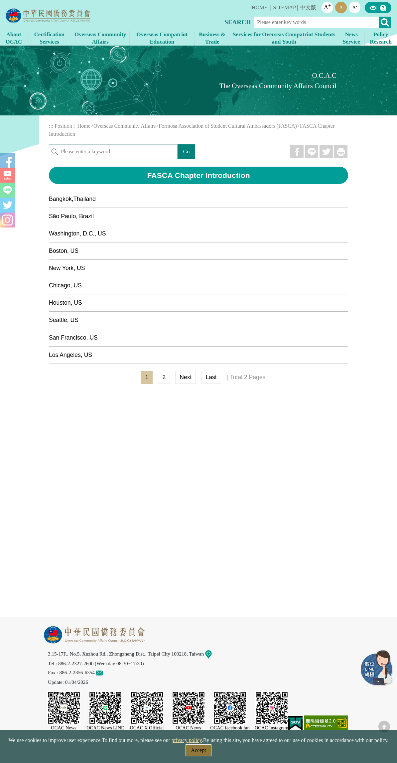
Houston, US (65, 302)
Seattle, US (63, 320)
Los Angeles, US (70, 355)
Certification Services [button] (49, 38)
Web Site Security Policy (156, 752)
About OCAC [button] (14, 38)
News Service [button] (351, 38)
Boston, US (63, 250)
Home (83, 126)
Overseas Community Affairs (124, 126)
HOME (259, 7)
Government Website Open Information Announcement (253, 752)
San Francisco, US (73, 337)
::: (246, 7)
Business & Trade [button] (212, 38)
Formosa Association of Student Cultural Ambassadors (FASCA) (228, 126)
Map (212, 654)
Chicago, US (65, 285)
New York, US (67, 268)
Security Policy (101, 752)
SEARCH (237, 22)
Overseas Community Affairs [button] (100, 38)
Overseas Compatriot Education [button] (162, 38)
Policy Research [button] (381, 38)
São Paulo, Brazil (71, 216)
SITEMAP (284, 7)
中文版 (308, 7)
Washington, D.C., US (77, 233)
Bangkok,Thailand (72, 199)
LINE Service (377, 668)
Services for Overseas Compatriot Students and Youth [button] (284, 38)
